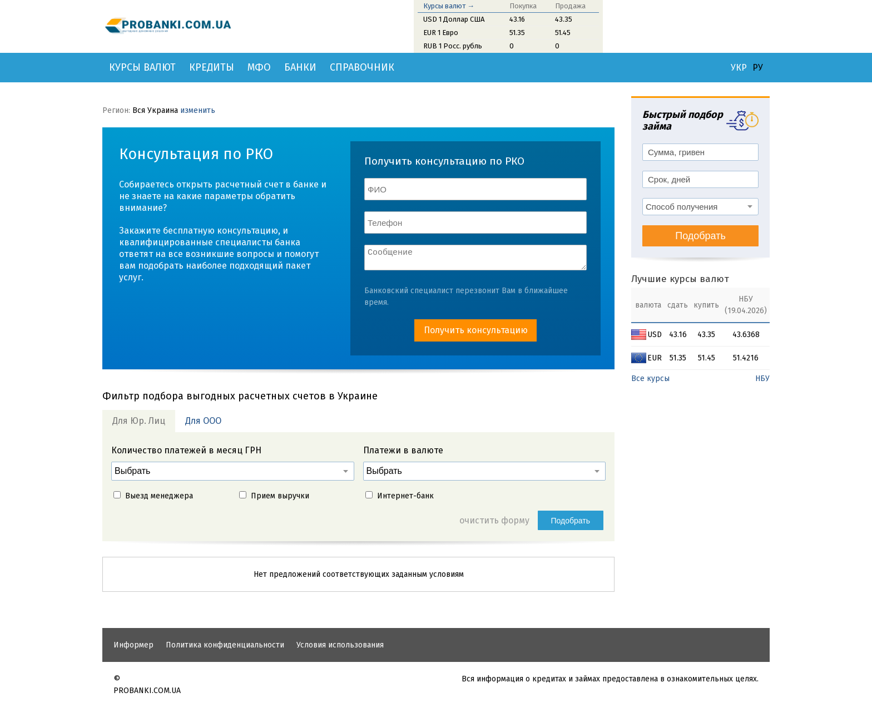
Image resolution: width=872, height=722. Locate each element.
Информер (133, 648)
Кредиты (211, 67)
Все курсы (650, 378)
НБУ (762, 378)
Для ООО (203, 424)
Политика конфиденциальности (225, 648)
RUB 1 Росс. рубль (452, 46)
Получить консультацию (476, 333)
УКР (739, 67)
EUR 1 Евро (440, 32)
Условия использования (340, 648)
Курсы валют (142, 67)
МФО (259, 67)
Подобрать (571, 524)
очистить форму (494, 523)
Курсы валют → (448, 6)
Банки (300, 67)
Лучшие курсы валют (680, 279)
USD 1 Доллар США (453, 19)
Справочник (362, 67)
